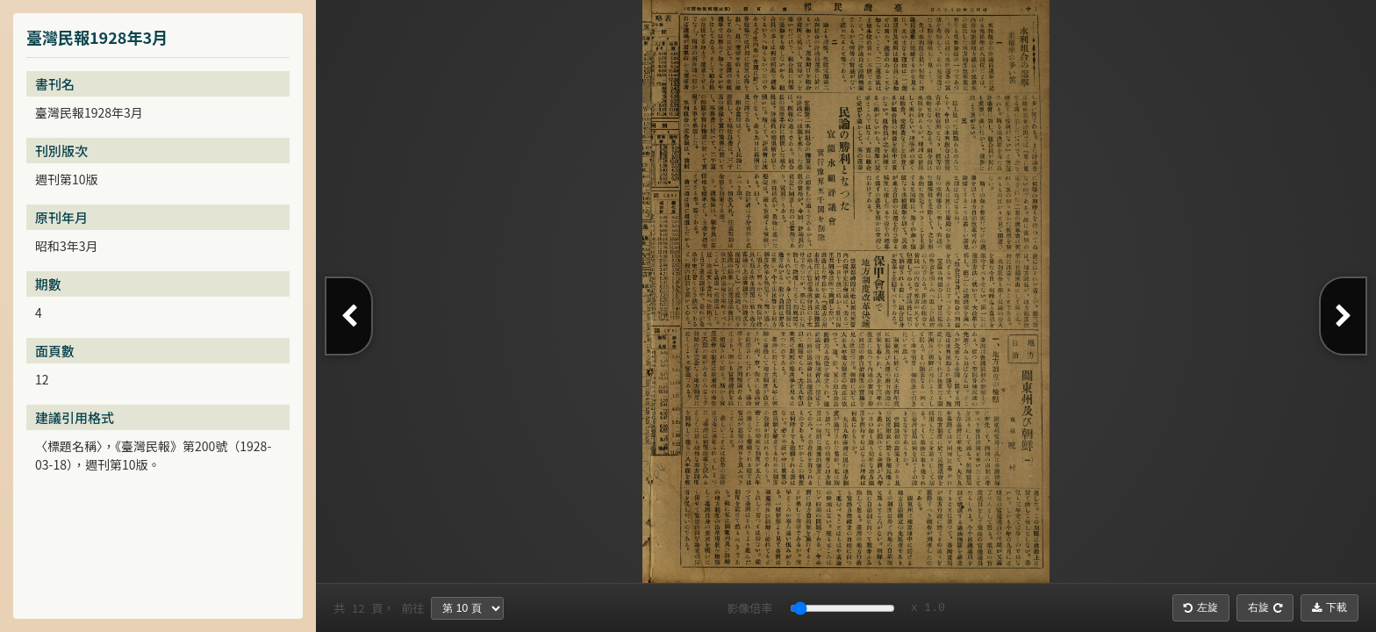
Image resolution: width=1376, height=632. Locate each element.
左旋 (1201, 607)
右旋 (1265, 607)
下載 (1329, 607)
